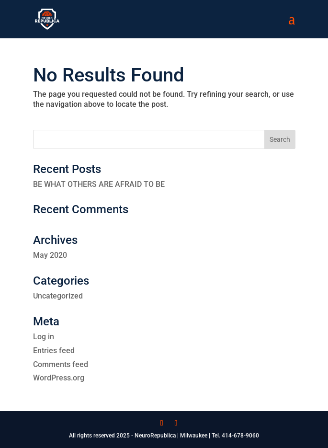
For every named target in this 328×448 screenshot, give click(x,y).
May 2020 (50, 255)
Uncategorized (58, 295)
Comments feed (60, 364)
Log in (43, 336)
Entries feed (54, 350)
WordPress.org (58, 377)
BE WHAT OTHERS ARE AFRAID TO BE (99, 184)
